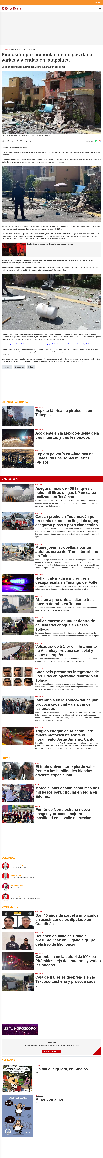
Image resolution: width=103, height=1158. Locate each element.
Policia (30, 367)
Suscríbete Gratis (51, 1051)
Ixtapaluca (6, 367)
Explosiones (19, 367)
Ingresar (96, 2)
